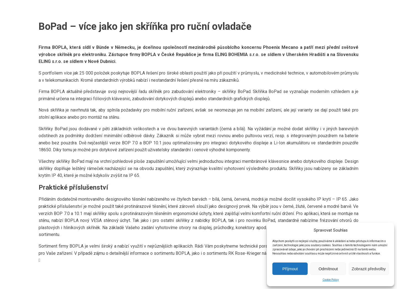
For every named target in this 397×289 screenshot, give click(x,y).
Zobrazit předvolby (369, 268)
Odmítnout (328, 268)
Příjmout (290, 268)
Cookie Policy (331, 279)
